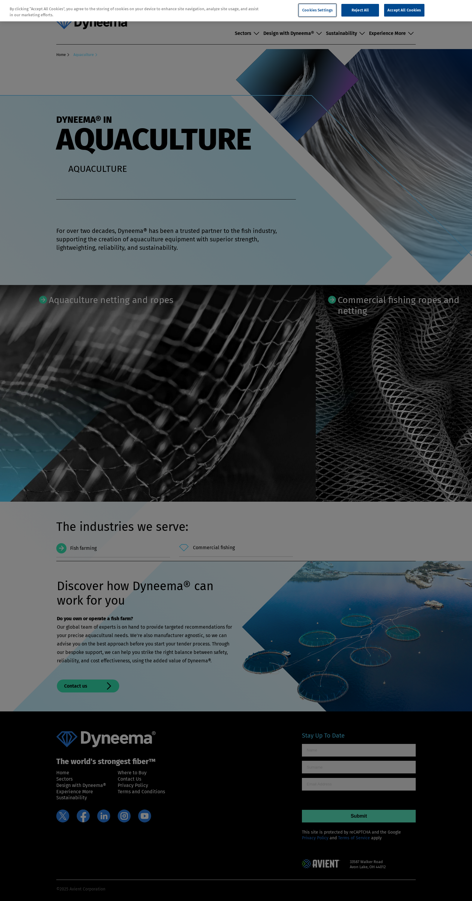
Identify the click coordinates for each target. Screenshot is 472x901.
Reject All (360, 10)
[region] (236, 10)
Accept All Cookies (404, 10)
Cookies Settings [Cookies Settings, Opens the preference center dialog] (317, 10)
